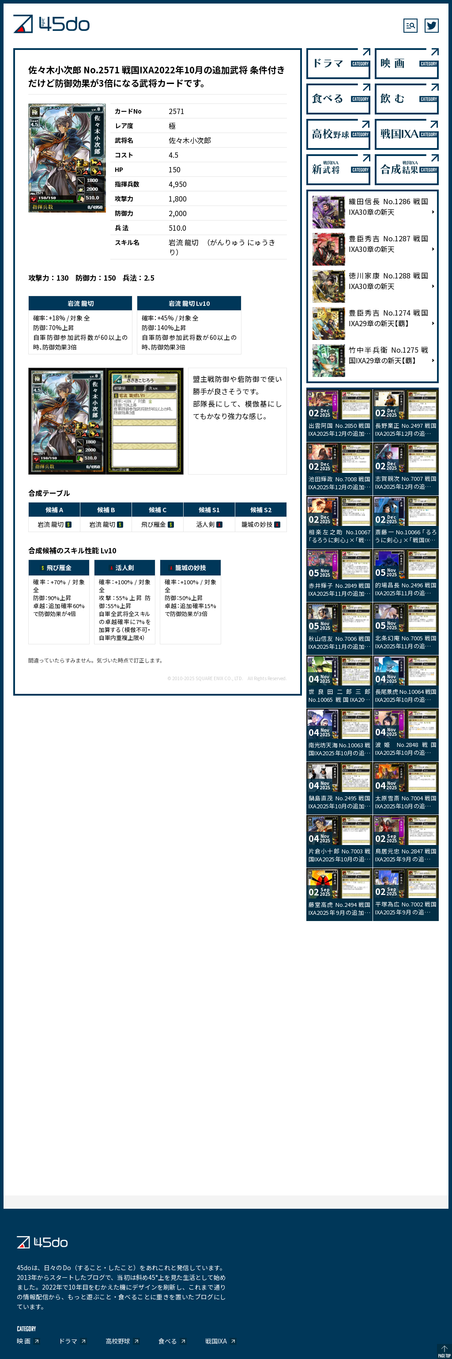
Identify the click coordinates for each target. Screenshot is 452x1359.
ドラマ (68, 1340)
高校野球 (117, 1340)
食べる (167, 1340)
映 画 (23, 1340)
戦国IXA (216, 1340)
